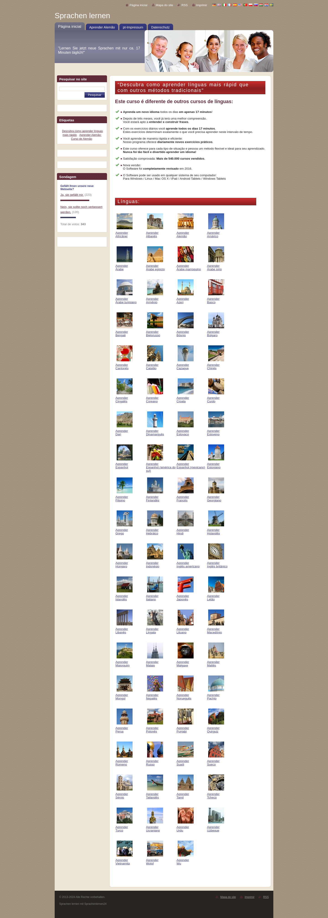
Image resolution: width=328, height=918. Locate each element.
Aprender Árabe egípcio (155, 266)
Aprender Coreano (154, 398)
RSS (185, 5)
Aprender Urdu (185, 827)
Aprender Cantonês (124, 365)
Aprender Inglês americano (188, 563)
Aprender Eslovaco (185, 431)
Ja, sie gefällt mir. (72, 194)
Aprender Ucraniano (154, 827)
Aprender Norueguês (185, 695)
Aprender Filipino (124, 497)
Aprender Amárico (215, 233)
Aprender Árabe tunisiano (126, 299)
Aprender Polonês (154, 728)
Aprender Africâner (124, 233)
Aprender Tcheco (215, 794)
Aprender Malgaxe (185, 662)
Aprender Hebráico (154, 530)
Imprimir (201, 5)
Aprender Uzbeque (215, 827)
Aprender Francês (185, 497)
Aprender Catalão (154, 365)
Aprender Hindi (185, 530)
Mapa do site (164, 5)
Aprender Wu (185, 860)
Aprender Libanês (124, 629)
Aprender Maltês (215, 662)
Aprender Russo (154, 761)
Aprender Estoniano (215, 464)
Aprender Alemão (185, 233)
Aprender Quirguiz (215, 728)
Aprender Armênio (154, 299)
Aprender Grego (124, 530)
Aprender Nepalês (154, 695)
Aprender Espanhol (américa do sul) (161, 465)
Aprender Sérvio (124, 794)
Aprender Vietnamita (124, 860)
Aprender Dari (124, 431)
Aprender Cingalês (124, 398)
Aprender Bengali (124, 332)
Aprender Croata (185, 398)
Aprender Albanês (154, 233)
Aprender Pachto (215, 695)
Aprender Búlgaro (215, 332)
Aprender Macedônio (215, 629)
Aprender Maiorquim (124, 662)
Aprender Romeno (124, 761)
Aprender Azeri (185, 299)
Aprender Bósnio (185, 332)
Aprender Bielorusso (154, 332)
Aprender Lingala (154, 629)
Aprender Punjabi (185, 728)
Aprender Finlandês (154, 497)
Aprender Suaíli (185, 761)
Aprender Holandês (215, 530)
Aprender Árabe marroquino (189, 266)
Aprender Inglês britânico (217, 563)
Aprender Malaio (154, 662)
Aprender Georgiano (215, 497)
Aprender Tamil (185, 794)
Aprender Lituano (185, 629)
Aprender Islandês (124, 596)
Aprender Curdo (215, 398)
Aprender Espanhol (124, 464)
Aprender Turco (124, 827)
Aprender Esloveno (215, 431)
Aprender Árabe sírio (215, 266)
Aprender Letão (215, 596)
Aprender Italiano (154, 596)
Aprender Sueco (215, 761)
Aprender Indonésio (154, 563)
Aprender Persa (124, 728)
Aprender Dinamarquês (155, 431)
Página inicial (138, 5)
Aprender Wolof (154, 860)
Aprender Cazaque (185, 365)
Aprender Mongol (124, 695)
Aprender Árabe (124, 266)
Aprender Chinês (215, 365)
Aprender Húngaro (124, 563)
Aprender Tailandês (154, 794)
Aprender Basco (215, 299)
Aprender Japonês (185, 596)
